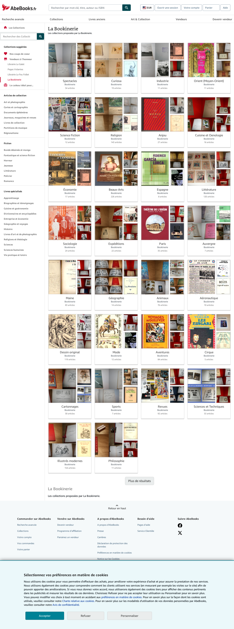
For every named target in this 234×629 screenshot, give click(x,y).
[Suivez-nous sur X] (180, 533)
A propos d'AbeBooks (108, 524)
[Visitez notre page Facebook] (180, 525)
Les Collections (14, 27)
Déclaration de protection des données (112, 545)
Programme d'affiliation (69, 530)
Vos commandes (25, 543)
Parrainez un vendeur (68, 537)
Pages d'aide (143, 524)
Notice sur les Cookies (108, 558)
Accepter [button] (45, 615)
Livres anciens (97, 19)
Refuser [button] (86, 615)
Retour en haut (117, 508)
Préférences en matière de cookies (114, 552)
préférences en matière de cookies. (121, 597)
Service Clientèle (145, 530)
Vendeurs (181, 19)
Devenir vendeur (222, 19)
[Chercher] (126, 7)
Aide (225, 7)
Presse (100, 530)
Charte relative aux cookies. (78, 600)
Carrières (101, 537)
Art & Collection (140, 19)
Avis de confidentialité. (66, 604)
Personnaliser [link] (129, 615)
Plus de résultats (139, 481)
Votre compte (191, 7)
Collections (56, 19)
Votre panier (23, 549)
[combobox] (85, 7)
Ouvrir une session (167, 7)
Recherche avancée (13, 19)
